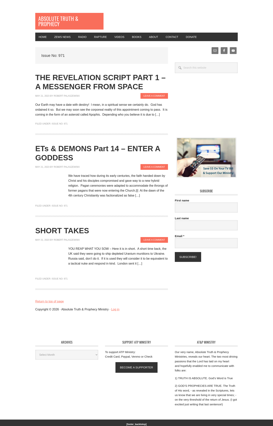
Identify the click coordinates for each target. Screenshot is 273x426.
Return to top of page (49, 294)
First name (182, 193)
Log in (115, 302)
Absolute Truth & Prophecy (60, 18)
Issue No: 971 (60, 117)
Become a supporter (136, 360)
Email (179, 229)
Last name (182, 211)
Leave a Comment (154, 89)
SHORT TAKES (62, 223)
